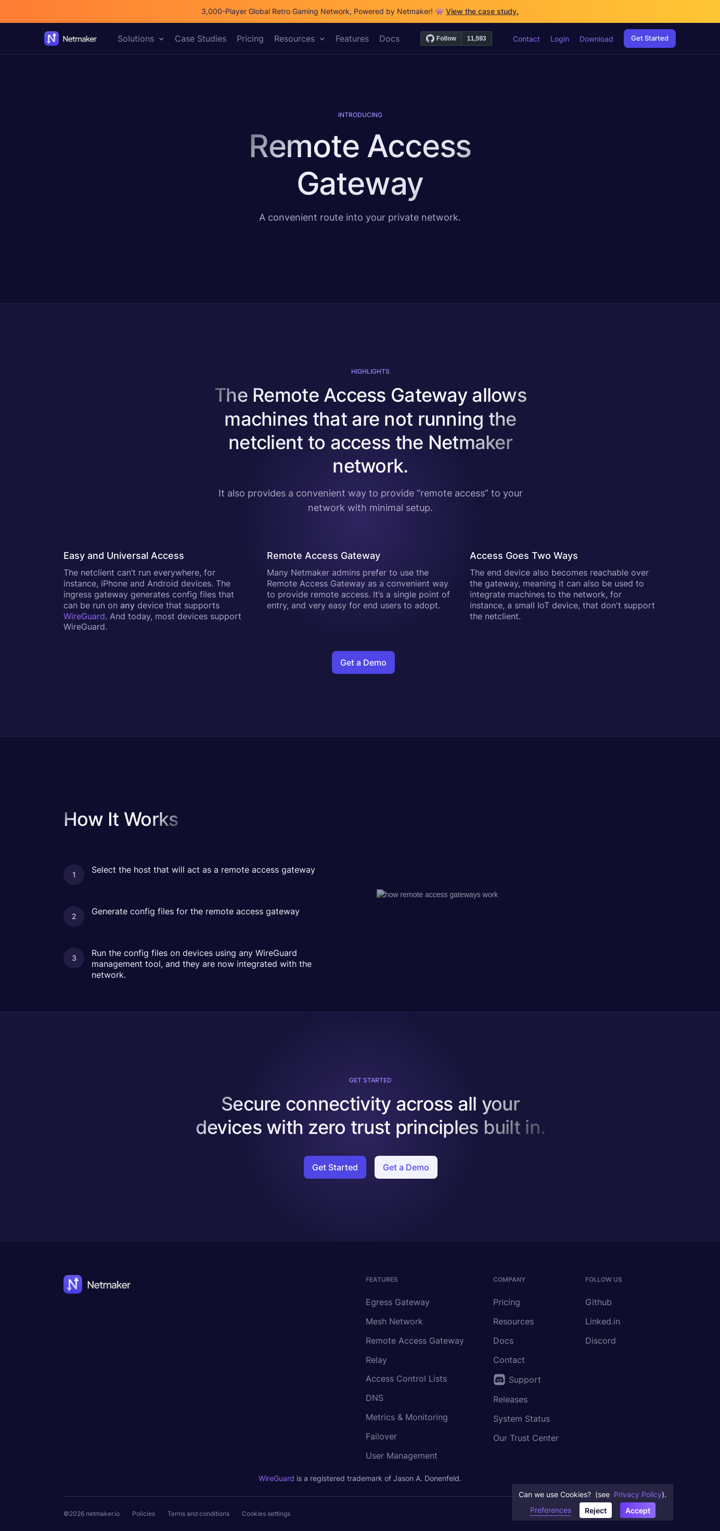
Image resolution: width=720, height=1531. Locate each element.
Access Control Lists (406, 1378)
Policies (143, 1513)
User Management (402, 1455)
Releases (510, 1399)
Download (596, 38)
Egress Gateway (398, 1302)
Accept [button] (637, 1510)
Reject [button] (596, 1510)
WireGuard (84, 616)
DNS (374, 1398)
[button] (141, 38)
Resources (513, 1321)
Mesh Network (394, 1321)
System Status (521, 1418)
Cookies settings (266, 1513)
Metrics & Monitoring (407, 1417)
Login (559, 38)
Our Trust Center (526, 1438)
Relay (376, 1360)
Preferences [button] (550, 1510)
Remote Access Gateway (415, 1340)
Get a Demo (363, 662)
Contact (526, 38)
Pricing (506, 1302)
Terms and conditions (198, 1513)
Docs (503, 1340)
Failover (381, 1436)
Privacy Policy (638, 1494)
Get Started (649, 38)
